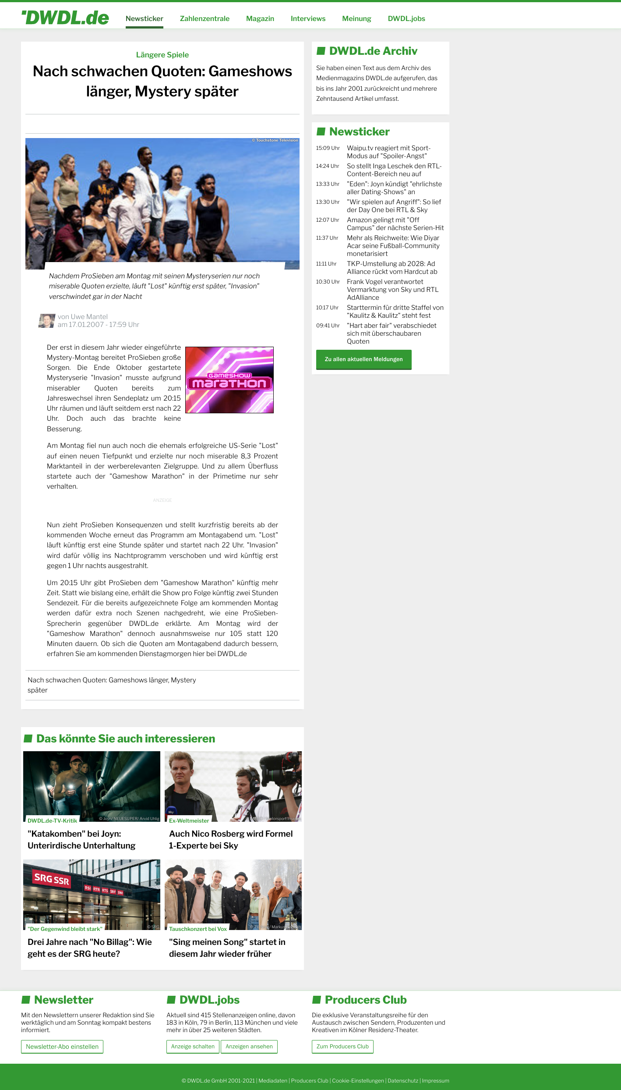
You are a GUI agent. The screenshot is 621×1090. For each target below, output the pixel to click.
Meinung (356, 18)
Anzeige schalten (193, 1046)
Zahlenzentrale (205, 18)
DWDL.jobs (407, 18)
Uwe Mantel (89, 316)
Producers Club (309, 1080)
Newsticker (144, 18)
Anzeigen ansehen (249, 1046)
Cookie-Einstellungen (358, 1080)
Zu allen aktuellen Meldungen (364, 359)
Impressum (435, 1080)
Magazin (260, 18)
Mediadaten (272, 1080)
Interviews (308, 18)
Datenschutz (403, 1080)
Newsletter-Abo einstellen (62, 1046)
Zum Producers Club (343, 1046)
